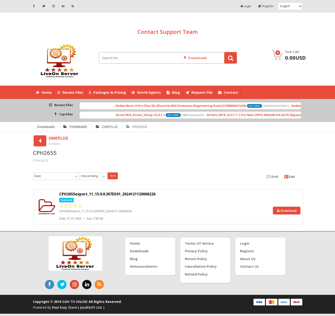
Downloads (46, 126)
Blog (173, 92)
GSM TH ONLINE (75, 301)
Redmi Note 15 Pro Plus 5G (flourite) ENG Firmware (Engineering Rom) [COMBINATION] (192, 106)
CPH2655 (136, 126)
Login (246, 6)
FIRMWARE (75, 126)
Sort (112, 176)
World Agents (146, 92)
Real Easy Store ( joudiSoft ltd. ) (78, 307)
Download (287, 211)
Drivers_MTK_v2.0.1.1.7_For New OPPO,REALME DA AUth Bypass (265, 115)
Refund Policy (196, 274)
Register (266, 6)
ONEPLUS (107, 126)
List (289, 176)
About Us (248, 258)
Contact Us (249, 266)
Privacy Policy (196, 251)
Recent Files (70, 92)
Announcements (143, 266)
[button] (230, 58)
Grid (272, 176)
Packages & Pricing (107, 92)
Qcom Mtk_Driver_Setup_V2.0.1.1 (151, 115)
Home (44, 92)
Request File (199, 92)
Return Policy (196, 258)
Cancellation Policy (201, 266)
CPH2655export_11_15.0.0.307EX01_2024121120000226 (107, 194)
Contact (228, 92)
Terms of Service (199, 243)
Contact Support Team (167, 31)
